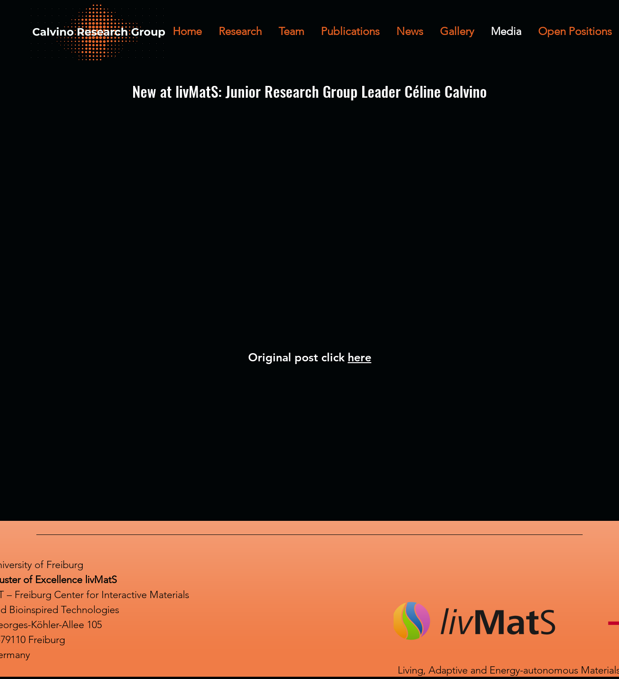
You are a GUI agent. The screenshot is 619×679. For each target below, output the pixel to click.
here (359, 357)
